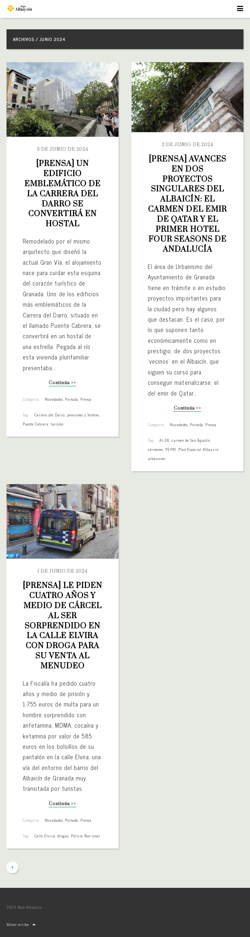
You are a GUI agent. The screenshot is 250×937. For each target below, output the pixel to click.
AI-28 (164, 440)
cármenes (155, 449)
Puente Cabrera (36, 424)
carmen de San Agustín (191, 440)
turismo (57, 424)
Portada (71, 399)
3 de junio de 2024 (62, 149)
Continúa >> (62, 383)
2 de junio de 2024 (187, 145)
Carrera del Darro (50, 415)
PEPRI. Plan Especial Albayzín (191, 449)
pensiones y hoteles (83, 415)
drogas (63, 836)
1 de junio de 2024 (62, 571)
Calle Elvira (45, 836)
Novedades (53, 399)
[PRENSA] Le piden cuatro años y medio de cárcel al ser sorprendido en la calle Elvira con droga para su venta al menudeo (63, 626)
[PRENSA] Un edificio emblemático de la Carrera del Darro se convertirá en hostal (63, 194)
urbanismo (156, 458)
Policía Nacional (85, 836)
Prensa (85, 399)
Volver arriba (21, 924)
